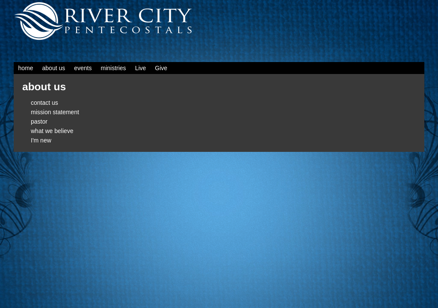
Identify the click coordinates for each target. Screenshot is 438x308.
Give (161, 68)
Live (140, 68)
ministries (113, 68)
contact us (44, 102)
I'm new (41, 140)
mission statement (55, 112)
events (83, 68)
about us (53, 68)
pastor (39, 121)
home (25, 68)
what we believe (52, 130)
